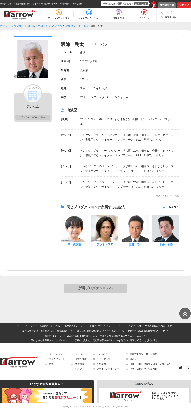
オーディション (57, 354)
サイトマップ (103, 359)
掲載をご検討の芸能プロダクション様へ (150, 363)
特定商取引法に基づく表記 (143, 354)
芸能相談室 (170, 16)
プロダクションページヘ (32, 117)
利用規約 (101, 363)
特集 (51, 363)
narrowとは (102, 354)
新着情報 (79, 363)
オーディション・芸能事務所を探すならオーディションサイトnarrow (29, 4)
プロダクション (57, 359)
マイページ (81, 354)
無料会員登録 (167, 4)
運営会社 (134, 359)
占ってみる (141, 3)
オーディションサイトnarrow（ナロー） (92, 406)
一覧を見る (170, 207)
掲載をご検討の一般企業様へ (145, 368)
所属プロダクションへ (95, 288)
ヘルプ (168, 12)
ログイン (184, 4)
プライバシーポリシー (108, 368)
